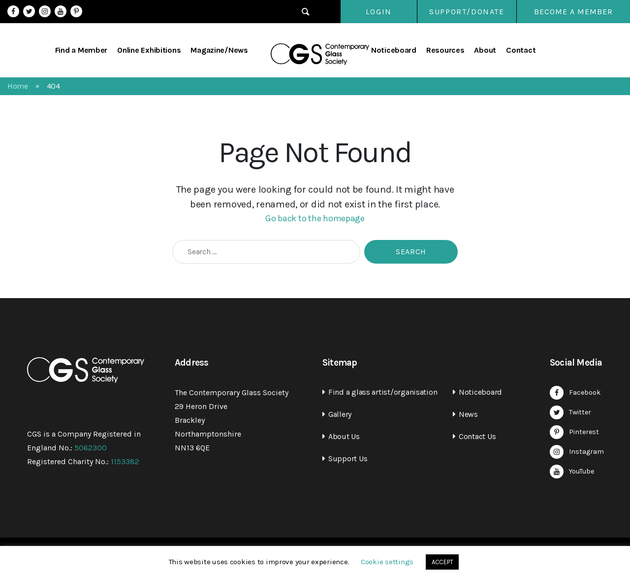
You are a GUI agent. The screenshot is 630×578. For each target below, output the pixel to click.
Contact (521, 50)
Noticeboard (393, 50)
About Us (344, 436)
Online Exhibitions (149, 50)
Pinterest (76, 11)
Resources (445, 50)
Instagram (45, 11)
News (468, 414)
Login (374, 11)
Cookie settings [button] (387, 561)
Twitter (29, 11)
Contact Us (477, 436)
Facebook (13, 11)
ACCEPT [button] (442, 562)
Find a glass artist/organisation (382, 392)
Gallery (339, 414)
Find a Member (81, 50)
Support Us (347, 458)
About (485, 50)
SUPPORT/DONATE (466, 11)
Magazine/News (219, 50)
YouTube (60, 11)
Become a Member (573, 11)
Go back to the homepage (315, 218)
